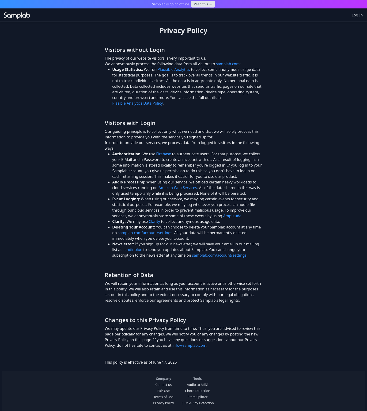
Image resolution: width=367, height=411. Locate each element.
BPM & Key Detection (197, 403)
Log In (357, 15)
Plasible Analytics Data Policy (137, 103)
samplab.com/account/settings (145, 232)
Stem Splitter (198, 397)
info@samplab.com (189, 345)
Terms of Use (163, 397)
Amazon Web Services (178, 187)
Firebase (163, 153)
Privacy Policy (163, 403)
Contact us (163, 384)
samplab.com (228, 63)
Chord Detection (197, 390)
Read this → (203, 4)
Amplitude (232, 215)
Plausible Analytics (174, 69)
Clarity (154, 221)
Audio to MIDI (197, 384)
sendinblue (132, 249)
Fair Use (163, 390)
